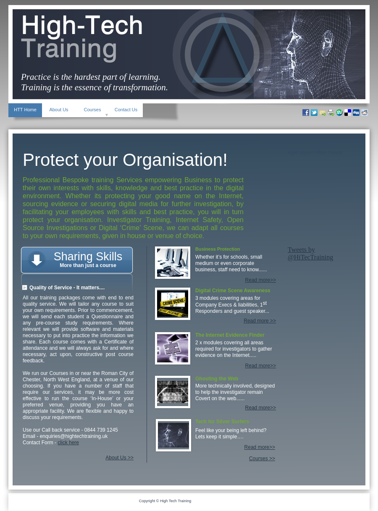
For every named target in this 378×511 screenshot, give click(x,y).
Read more (256, 321)
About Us (115, 458)
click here (68, 442)
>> (130, 458)
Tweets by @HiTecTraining (310, 253)
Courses (258, 458)
